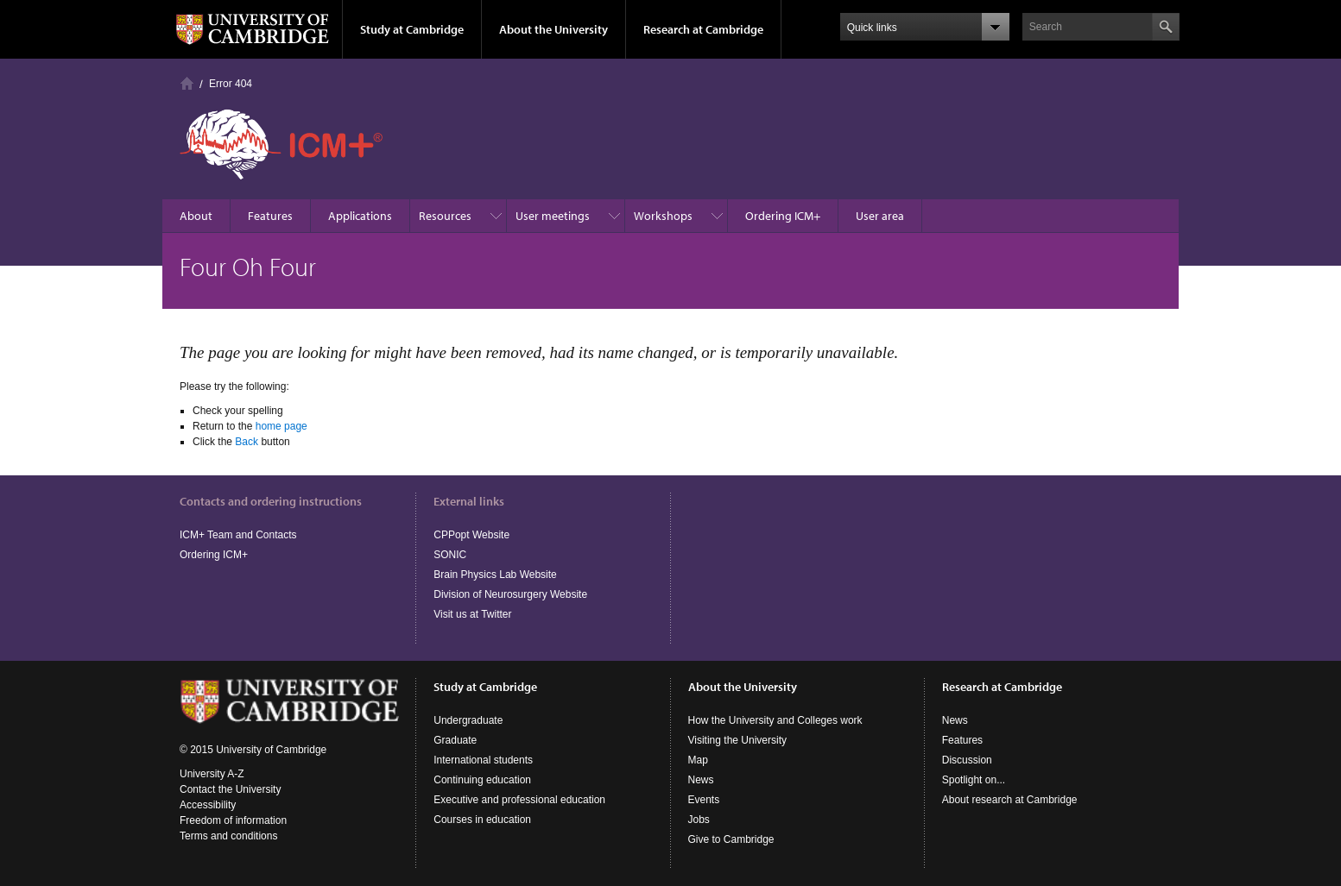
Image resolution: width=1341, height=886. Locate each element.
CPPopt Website (471, 535)
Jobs (699, 820)
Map (698, 760)
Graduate (455, 740)
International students (483, 760)
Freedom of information (233, 820)
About (196, 215)
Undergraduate (468, 720)
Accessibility (208, 805)
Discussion (967, 760)
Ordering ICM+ (782, 215)
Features (270, 215)
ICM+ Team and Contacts (238, 535)
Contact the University (230, 789)
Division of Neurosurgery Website (510, 594)
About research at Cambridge (1010, 800)
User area (880, 215)
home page (281, 426)
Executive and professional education (519, 800)
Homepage (187, 83)
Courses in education (482, 820)
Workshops (663, 215)
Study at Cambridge (412, 29)
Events (704, 800)
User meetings (553, 215)
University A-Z (212, 774)
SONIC (449, 555)
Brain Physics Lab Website (495, 575)
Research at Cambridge (703, 29)
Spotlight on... (973, 780)
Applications (360, 215)
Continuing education (482, 780)
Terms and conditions (228, 836)
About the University (553, 29)
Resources (445, 215)
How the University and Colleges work (775, 720)
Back (246, 442)
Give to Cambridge (731, 839)
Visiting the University (738, 740)
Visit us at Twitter (472, 614)
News (701, 780)
